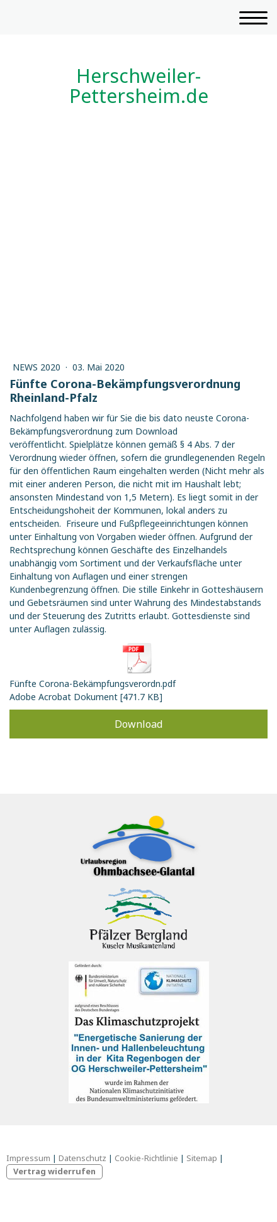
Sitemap (201, 1158)
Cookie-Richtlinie (146, 1158)
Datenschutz (82, 1158)
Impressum (28, 1158)
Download (138, 724)
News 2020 (38, 367)
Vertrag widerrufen (54, 1171)
